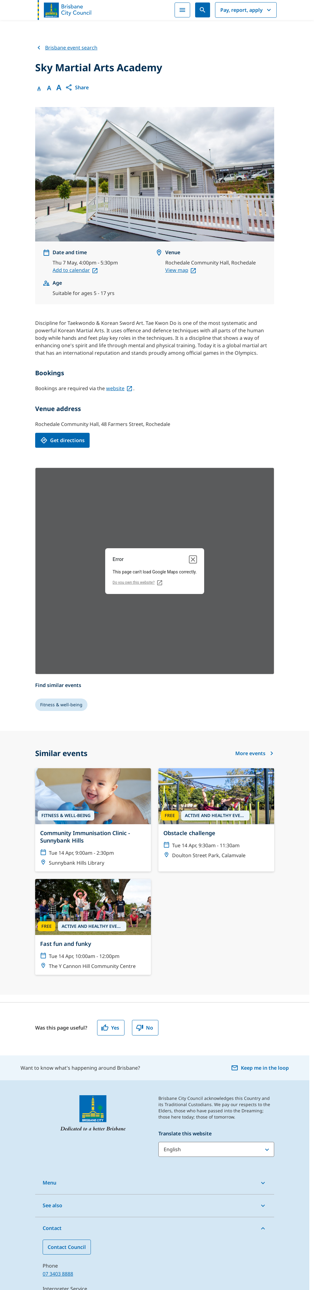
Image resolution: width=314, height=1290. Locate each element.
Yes (110, 930)
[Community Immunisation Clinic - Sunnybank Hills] (93, 722)
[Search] (202, 8)
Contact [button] (52, 1130)
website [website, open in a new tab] (115, 290)
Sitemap (28, 1285)
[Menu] (182, 8)
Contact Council (67, 1149)
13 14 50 (52, 1199)
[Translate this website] (216, 1052)
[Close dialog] (193, 462)
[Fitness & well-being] (61, 607)
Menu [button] (49, 1085)
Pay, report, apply (246, 8)
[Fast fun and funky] (93, 829)
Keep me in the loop (260, 970)
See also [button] (52, 1108)
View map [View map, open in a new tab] (176, 172)
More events (254, 656)
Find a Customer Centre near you (81, 1222)
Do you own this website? (134, 485)
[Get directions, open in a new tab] (62, 342)
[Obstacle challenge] (216, 719)
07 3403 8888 (58, 1176)
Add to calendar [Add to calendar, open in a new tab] (71, 172)
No (144, 930)
